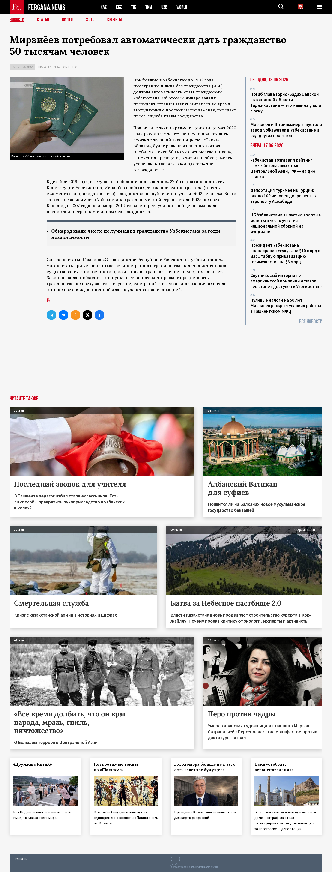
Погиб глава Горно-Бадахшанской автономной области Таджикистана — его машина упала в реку (285, 102)
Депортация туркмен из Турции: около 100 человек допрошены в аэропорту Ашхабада (283, 195)
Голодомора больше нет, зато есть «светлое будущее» (204, 767)
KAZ (104, 7)
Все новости (310, 321)
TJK (133, 7)
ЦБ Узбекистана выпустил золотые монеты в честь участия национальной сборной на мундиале (285, 223)
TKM (148, 7)
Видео (67, 19)
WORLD (181, 7)
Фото (90, 19)
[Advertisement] (166, 361)
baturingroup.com (200, 867)
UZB (164, 7)
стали (185, 199)
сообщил (135, 187)
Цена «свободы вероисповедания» (274, 767)
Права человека (49, 67)
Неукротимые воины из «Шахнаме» (116, 767)
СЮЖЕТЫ (114, 19)
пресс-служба (148, 116)
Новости (17, 19)
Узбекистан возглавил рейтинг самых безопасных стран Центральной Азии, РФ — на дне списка (282, 168)
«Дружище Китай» (32, 764)
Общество (70, 67)
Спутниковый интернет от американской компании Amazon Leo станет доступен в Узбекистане (286, 281)
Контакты (21, 858)
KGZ (119, 7)
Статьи (43, 19)
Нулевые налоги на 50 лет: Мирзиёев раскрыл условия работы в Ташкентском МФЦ (285, 305)
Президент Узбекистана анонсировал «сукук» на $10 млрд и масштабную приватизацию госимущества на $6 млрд (285, 253)
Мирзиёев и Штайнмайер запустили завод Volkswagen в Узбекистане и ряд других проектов (286, 130)
